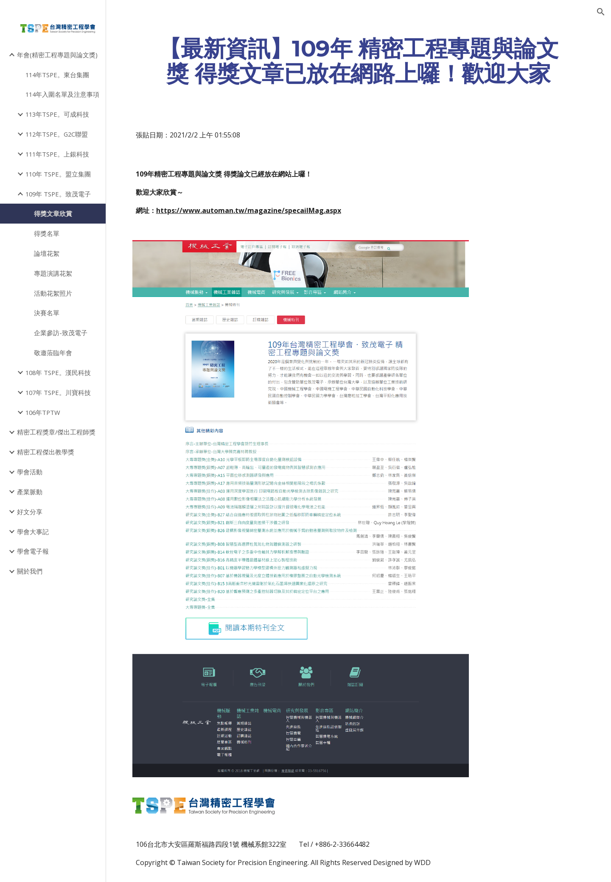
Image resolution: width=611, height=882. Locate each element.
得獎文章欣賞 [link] (53, 213)
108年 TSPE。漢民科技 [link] (58, 372)
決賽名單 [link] (46, 312)
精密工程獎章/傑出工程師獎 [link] (56, 432)
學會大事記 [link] (33, 531)
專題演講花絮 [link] (53, 273)
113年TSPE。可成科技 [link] (57, 114)
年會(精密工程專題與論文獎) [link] (57, 54)
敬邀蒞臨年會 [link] (53, 352)
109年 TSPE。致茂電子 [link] (58, 194)
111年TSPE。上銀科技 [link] (57, 154)
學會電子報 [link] (33, 551)
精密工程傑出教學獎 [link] (45, 452)
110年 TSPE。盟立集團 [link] (58, 174)
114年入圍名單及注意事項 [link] (62, 94)
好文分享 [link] (29, 511)
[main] (358, 61)
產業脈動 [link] (29, 491)
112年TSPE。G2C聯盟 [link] (56, 134)
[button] (601, 12)
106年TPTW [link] (42, 412)
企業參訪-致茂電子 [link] (60, 332)
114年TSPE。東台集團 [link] (57, 74)
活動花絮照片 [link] (53, 293)
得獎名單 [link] (46, 233)
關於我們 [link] (29, 571)
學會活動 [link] (29, 472)
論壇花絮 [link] (46, 253)
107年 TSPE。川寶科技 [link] (58, 392)
